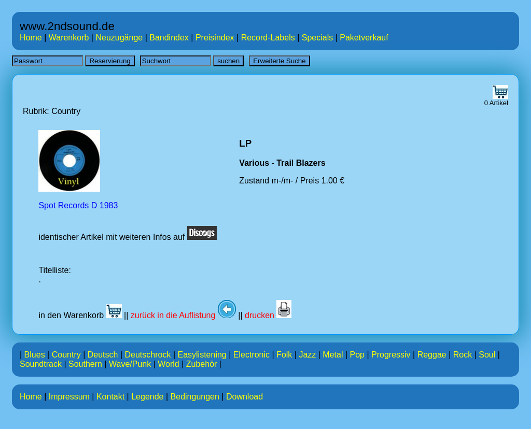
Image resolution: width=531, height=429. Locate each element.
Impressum (69, 396)
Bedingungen (195, 396)
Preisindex (214, 37)
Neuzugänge (119, 37)
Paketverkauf (364, 37)
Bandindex (169, 37)
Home (31, 37)
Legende (147, 396)
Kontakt (110, 396)
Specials (317, 37)
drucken (268, 315)
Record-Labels (268, 37)
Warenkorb (69, 37)
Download (244, 396)
